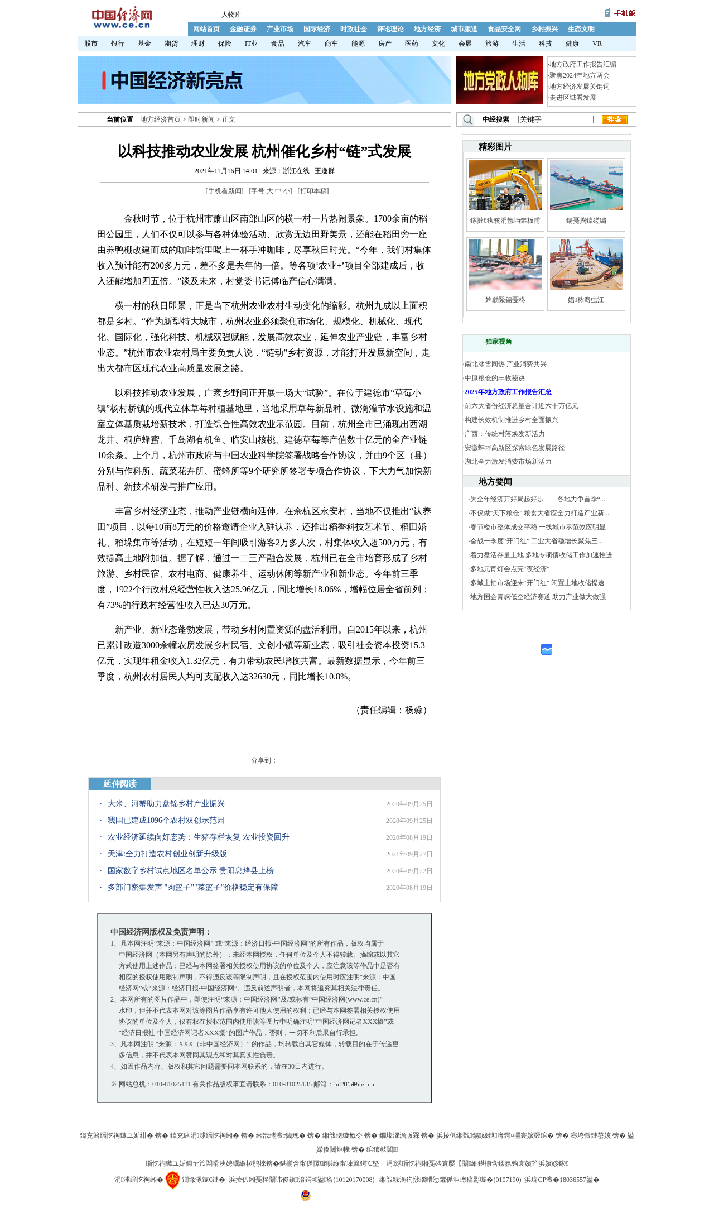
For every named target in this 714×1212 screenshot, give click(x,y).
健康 (572, 43)
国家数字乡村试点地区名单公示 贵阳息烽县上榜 (191, 870)
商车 (331, 43)
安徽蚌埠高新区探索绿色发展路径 (515, 448)
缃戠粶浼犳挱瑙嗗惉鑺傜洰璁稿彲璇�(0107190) (450, 1180)
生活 (518, 43)
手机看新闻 (225, 191)
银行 (117, 43)
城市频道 (464, 29)
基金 (144, 43)
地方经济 (427, 29)
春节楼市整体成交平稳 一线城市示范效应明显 (538, 527)
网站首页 (206, 29)
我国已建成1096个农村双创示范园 (166, 820)
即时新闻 (201, 119)
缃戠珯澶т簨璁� (281, 1135)
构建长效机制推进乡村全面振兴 (511, 420)
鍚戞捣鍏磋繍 (586, 220)
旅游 (492, 43)
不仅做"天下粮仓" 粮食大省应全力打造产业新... (540, 513)
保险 (224, 43)
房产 (385, 43)
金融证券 (243, 29)
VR (597, 43)
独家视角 (498, 342)
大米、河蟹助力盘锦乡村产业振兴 (166, 803)
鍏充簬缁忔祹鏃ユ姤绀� (116, 1135)
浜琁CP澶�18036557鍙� (562, 1180)
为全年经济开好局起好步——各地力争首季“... (537, 499)
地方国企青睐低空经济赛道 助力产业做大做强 (538, 597)
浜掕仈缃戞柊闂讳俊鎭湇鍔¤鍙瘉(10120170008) (301, 1180)
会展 (465, 43)
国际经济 (316, 29)
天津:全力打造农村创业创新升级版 (167, 854)
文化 (438, 43)
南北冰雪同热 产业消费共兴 (506, 364)
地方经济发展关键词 (579, 86)
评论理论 (390, 29)
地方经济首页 (161, 119)
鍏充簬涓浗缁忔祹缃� (204, 1135)
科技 (545, 43)
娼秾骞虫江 (586, 300)
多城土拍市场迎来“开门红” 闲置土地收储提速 (537, 583)
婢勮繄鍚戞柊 (505, 300)
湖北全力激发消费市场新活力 (508, 462)
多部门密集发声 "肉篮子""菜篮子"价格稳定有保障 (193, 887)
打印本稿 (313, 191)
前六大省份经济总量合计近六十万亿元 (521, 406)
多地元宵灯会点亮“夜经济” (510, 569)
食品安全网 (504, 29)
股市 (91, 43)
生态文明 (581, 29)
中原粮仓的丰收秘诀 (495, 378)
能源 (358, 43)
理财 (198, 43)
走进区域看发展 (572, 98)
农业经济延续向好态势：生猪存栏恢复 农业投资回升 (199, 837)
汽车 (304, 43)
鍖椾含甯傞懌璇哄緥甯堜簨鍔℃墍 (329, 1163)
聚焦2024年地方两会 (579, 75)
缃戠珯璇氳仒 (342, 1135)
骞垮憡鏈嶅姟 (591, 1135)
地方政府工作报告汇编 (582, 64)
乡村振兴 (544, 29)
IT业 (251, 43)
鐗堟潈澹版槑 (399, 1135)
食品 (277, 43)
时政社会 (353, 29)
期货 (171, 43)
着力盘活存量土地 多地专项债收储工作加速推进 (541, 555)
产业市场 (280, 29)
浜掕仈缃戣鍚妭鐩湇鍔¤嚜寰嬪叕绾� (495, 1135)
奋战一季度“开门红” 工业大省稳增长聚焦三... (537, 541)
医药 (411, 43)
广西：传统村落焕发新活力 (505, 434)
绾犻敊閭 (382, 1149)
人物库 (231, 14)
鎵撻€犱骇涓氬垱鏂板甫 (505, 220)
